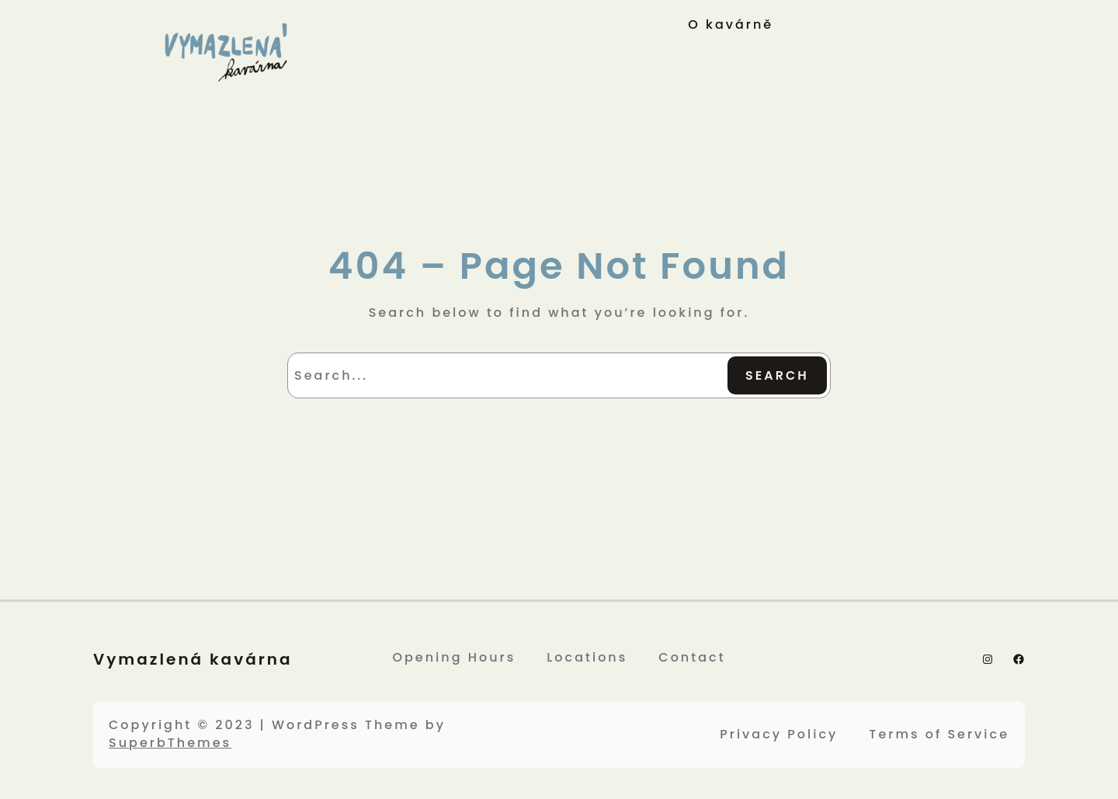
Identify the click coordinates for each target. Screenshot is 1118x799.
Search (777, 375)
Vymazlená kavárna (193, 659)
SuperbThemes (170, 743)
